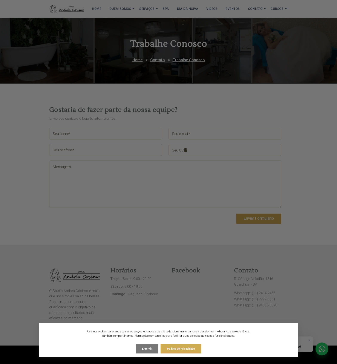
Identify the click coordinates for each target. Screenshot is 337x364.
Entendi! (147, 346)
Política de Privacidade (181, 346)
